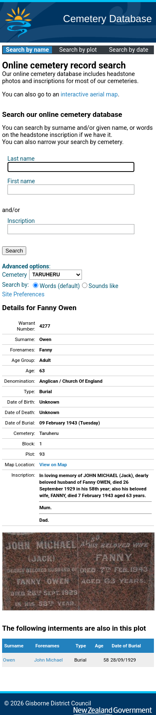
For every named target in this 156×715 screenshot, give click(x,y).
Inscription (21, 220)
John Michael (48, 660)
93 (42, 454)
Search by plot (78, 49)
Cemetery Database (107, 18)
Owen (9, 660)
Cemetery (14, 274)
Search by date (128, 49)
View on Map (53, 464)
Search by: (15, 284)
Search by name (27, 49)
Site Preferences (23, 294)
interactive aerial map (89, 94)
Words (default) (56, 286)
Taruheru (48, 433)
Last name (21, 158)
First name (21, 181)
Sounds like (100, 286)
